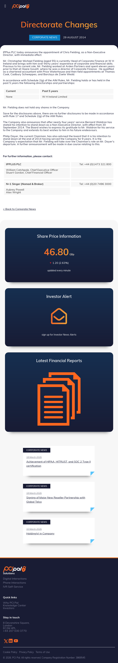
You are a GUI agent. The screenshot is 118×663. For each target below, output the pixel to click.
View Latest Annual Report (59, 392)
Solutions (9, 573)
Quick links (10, 597)
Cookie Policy (10, 652)
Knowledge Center (14, 605)
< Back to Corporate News (19, 209)
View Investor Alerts (59, 317)
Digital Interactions (15, 579)
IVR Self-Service (13, 587)
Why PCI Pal (10, 603)
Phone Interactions (14, 583)
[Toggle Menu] (5, 6)
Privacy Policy (26, 652)
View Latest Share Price (59, 255)
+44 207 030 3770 (15, 631)
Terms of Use (43, 652)
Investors (8, 608)
